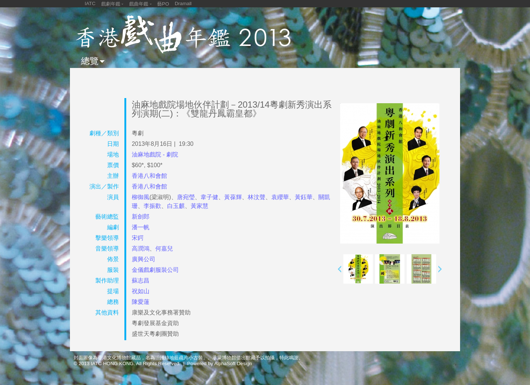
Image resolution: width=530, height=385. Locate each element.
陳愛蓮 (140, 302)
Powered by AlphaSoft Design (219, 363)
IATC (90, 3)
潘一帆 (140, 227)
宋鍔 (138, 238)
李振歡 (152, 206)
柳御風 (140, 197)
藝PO (163, 4)
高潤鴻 (140, 248)
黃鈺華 (303, 197)
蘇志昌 (140, 280)
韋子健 (209, 197)
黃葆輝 (233, 197)
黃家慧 (199, 206)
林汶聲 (256, 197)
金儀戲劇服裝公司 (155, 270)
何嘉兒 (164, 248)
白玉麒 (176, 206)
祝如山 (140, 291)
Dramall (183, 3)
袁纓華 (280, 197)
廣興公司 (143, 259)
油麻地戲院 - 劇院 (155, 154)
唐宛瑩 (186, 197)
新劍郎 (140, 216)
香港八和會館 (149, 176)
